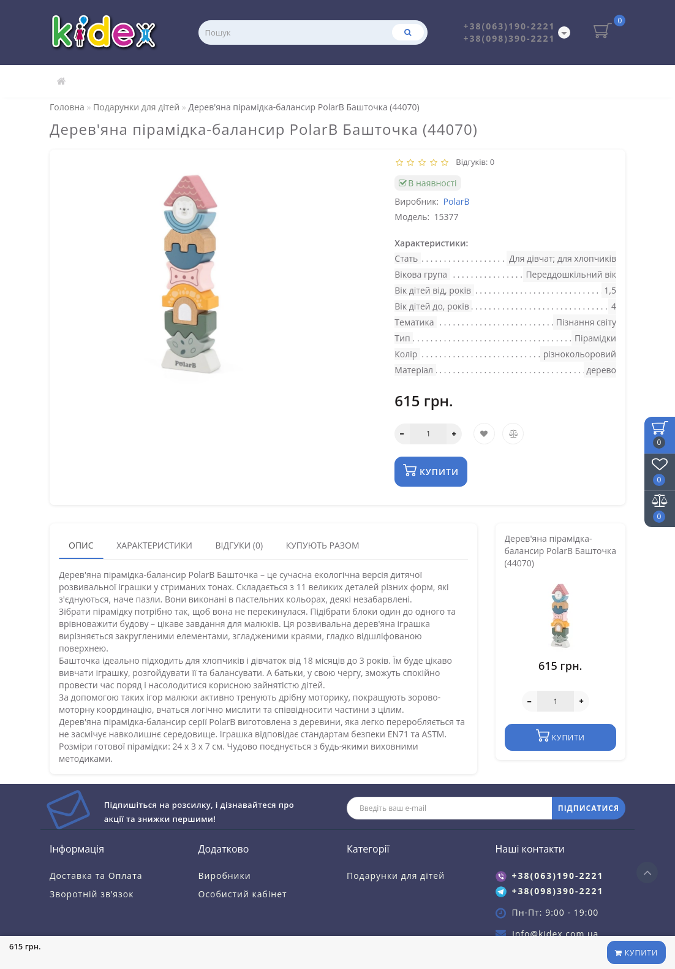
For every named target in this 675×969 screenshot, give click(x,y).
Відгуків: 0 (473, 161)
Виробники (224, 875)
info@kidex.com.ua (555, 934)
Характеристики (154, 545)
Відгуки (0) (239, 545)
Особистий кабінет (242, 894)
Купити (636, 953)
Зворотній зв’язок (92, 894)
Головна (67, 107)
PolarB (456, 201)
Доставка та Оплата (96, 875)
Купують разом (323, 545)
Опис (81, 545)
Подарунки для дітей (396, 875)
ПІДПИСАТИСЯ (588, 808)
